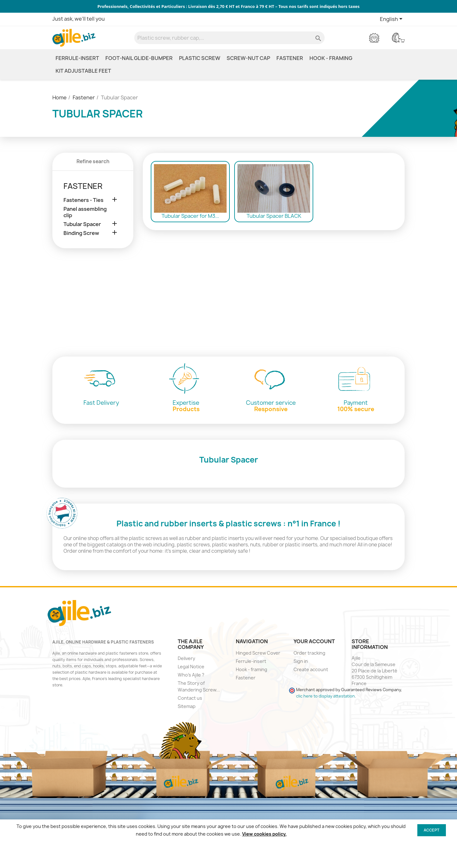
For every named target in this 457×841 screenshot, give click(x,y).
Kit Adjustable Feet (83, 70)
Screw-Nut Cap (248, 58)
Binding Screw (81, 233)
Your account (314, 641)
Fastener (289, 58)
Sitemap (186, 706)
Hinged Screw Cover (258, 653)
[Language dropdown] (392, 19)
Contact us (190, 698)
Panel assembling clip (85, 212)
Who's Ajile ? (191, 675)
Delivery (186, 658)
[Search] (229, 37)
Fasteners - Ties (83, 200)
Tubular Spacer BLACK (274, 215)
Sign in (301, 661)
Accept (432, 830)
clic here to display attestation (325, 696)
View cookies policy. (264, 834)
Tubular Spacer (82, 224)
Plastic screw (199, 58)
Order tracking (309, 653)
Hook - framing (330, 58)
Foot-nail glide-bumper (139, 58)
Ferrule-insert (77, 58)
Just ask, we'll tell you (78, 18)
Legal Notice (191, 667)
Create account (311, 669)
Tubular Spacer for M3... (190, 215)
